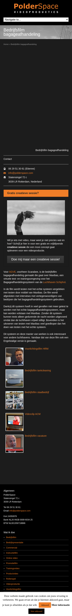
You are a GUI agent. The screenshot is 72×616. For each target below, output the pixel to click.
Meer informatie (61, 605)
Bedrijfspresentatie (14, 542)
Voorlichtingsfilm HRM (36, 348)
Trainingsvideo (12, 568)
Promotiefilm (12, 563)
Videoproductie (13, 584)
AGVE (12, 271)
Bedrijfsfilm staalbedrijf (37, 392)
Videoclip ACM (32, 414)
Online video (12, 558)
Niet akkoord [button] (36, 611)
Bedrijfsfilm (11, 537)
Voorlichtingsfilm (13, 589)
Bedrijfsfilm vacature (36, 435)
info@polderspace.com (20, 173)
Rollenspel (11, 579)
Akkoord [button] (45, 605)
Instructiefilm (12, 553)
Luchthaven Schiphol (54, 282)
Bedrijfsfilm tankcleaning (38, 370)
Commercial (11, 548)
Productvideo (12, 573)
